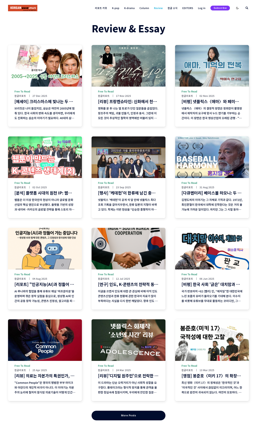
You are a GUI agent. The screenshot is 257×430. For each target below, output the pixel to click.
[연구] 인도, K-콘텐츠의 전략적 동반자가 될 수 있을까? (143, 284)
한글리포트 (20, 96)
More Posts (128, 415)
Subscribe (220, 7)
